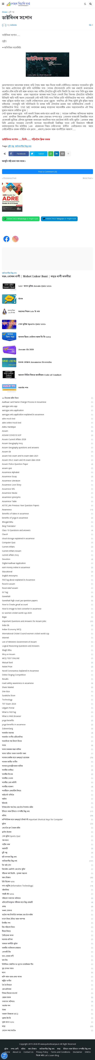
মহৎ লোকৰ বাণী (47, 955)
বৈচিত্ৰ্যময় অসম (47, 935)
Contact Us (28, 1052)
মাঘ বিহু (47, 960)
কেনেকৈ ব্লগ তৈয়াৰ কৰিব (47, 827)
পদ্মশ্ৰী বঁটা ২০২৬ (47, 893)
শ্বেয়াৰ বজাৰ (47, 997)
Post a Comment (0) (47, 171)
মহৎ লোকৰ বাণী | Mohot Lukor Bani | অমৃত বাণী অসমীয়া (36, 276)
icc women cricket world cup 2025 (47, 612)
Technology (47, 699)
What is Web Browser (47, 716)
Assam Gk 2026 (26, 349)
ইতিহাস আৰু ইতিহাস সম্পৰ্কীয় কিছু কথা (47, 811)
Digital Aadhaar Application (47, 563)
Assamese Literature (47, 480)
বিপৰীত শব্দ (47, 922)
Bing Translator (47, 526)
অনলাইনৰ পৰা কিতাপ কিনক (47, 741)
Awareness (47, 509)
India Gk (47, 625)
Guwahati (47, 596)
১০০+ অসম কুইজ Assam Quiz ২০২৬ (34, 286)
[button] (3, 3)
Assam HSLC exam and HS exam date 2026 (47, 460)
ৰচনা (47, 972)
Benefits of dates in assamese (47, 513)
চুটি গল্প (11, 12)
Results (47, 679)
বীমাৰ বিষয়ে (47, 931)
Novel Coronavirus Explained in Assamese (47, 670)
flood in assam (47, 583)
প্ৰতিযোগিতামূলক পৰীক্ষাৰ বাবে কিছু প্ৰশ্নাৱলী (47, 902)
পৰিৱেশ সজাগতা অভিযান (47, 898)
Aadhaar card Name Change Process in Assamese (47, 402)
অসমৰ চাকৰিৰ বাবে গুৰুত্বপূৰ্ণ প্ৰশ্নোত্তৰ (47, 757)
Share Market (47, 687)
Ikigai (47, 617)
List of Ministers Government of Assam (47, 641)
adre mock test (47, 418)
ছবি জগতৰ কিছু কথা (47, 856)
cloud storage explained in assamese (47, 538)
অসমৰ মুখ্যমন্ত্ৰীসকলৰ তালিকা (47, 765)
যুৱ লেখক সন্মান (47, 968)
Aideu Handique (47, 426)
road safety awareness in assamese (47, 683)
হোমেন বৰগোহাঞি (47, 1030)
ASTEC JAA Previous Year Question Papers (47, 505)
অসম (47, 745)
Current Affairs (47, 546)
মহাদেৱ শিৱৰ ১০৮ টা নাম (29, 311)
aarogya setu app (47, 406)
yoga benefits (47, 720)
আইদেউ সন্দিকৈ (47, 794)
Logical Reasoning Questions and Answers (47, 645)
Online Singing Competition (47, 674)
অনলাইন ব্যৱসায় (47, 732)
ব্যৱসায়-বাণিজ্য (47, 939)
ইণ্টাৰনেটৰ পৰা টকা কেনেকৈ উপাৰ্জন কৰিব (47, 807)
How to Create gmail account (47, 604)
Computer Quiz (47, 542)
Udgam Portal (47, 707)
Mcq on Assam (47, 654)
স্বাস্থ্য (47, 1026)
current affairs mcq (47, 555)
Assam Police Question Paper (47, 464)
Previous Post (9, 178)
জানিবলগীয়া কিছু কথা (23, 146)
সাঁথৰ (20, 298)
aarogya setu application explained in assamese (47, 414)
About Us (17, 1052)
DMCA (88, 1052)
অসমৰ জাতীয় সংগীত (47, 761)
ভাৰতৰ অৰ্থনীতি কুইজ (47, 943)
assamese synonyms (47, 497)
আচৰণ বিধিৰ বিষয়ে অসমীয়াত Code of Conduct (39, 375)
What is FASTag (47, 712)
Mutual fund (47, 662)
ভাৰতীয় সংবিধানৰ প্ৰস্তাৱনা (47, 947)
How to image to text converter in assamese (47, 608)
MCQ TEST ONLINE (47, 658)
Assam (47, 430)
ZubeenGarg (47, 728)
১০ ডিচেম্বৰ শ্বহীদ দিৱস (47, 398)
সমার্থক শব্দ (23, 387)
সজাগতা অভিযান (47, 1001)
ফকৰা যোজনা (47, 910)
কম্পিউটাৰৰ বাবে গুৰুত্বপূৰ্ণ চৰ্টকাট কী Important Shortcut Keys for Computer (47, 819)
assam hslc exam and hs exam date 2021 (47, 455)
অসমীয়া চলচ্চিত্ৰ (47, 769)
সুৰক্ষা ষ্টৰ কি (47, 1017)
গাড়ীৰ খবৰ (47, 844)
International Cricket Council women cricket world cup (47, 633)
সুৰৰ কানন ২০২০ (47, 1022)
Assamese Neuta (47, 492)
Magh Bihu (47, 650)
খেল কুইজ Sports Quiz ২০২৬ (32, 324)
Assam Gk (47, 451)
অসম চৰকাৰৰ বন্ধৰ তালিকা (47, 749)
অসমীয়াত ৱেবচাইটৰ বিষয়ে (47, 790)
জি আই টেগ (47, 865)
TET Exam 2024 (47, 703)
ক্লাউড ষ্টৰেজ (47, 831)
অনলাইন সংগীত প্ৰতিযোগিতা (47, 736)
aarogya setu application (47, 410)
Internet (47, 637)
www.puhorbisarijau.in (50, 1044)
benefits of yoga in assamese (47, 517)
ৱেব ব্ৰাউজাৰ (47, 989)
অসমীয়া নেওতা (47, 778)
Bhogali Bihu (47, 522)
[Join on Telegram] (59, 218)
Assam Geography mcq (47, 443)
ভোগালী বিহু (47, 951)
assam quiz (47, 468)
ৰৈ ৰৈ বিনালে (47, 984)
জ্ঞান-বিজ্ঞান (47, 877)
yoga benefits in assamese (47, 724)
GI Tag (47, 592)
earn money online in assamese (47, 567)
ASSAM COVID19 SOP (47, 435)
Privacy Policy (42, 1052)
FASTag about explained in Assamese (47, 579)
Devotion (47, 559)
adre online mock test (47, 422)
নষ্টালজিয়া (47, 889)
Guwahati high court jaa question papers (47, 600)
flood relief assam (47, 588)
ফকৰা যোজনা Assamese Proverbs (35, 362)
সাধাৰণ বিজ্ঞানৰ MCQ (47, 1013)
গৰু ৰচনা (47, 840)
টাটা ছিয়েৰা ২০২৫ (47, 881)
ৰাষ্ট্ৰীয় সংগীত (47, 980)
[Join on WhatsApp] (21, 218)
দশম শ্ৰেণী (14, 1048)
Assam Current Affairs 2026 (47, 439)
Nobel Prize (47, 666)
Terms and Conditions (60, 1052)
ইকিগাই (47, 803)
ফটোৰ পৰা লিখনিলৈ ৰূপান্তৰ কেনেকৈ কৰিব (47, 914)
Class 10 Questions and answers (47, 530)
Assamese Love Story (47, 484)
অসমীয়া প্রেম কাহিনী (47, 782)
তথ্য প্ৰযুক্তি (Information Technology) (47, 885)
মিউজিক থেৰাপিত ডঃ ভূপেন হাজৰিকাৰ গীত (47, 964)
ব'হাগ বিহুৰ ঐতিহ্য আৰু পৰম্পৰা (47, 918)
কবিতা (47, 815)
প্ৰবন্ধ (47, 906)
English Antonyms (47, 575)
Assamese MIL (47, 488)
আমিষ (47, 798)
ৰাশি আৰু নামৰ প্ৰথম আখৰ (47, 976)
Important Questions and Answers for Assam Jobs (47, 621)
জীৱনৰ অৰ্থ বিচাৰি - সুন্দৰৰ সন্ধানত (47, 873)
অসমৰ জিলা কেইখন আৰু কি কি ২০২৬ (34, 337)
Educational (47, 571)
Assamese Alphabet (47, 472)
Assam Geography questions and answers (47, 447)
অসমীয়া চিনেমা (47, 774)
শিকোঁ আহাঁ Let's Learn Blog (47, 1055)
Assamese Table (47, 501)
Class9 (47, 534)
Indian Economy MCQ (47, 629)
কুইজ (47, 823)
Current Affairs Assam (47, 550)
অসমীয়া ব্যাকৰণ (47, 786)
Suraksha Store (47, 695)
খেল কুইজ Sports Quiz (47, 836)
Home (4, 12)
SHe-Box (47, 691)
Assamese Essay (47, 476)
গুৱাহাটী (47, 848)
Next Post (87, 178)
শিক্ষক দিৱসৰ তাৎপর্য (47, 993)
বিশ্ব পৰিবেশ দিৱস (47, 927)
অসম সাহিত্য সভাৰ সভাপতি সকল (47, 753)
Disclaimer (77, 1052)
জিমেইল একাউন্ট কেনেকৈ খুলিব (47, 869)
